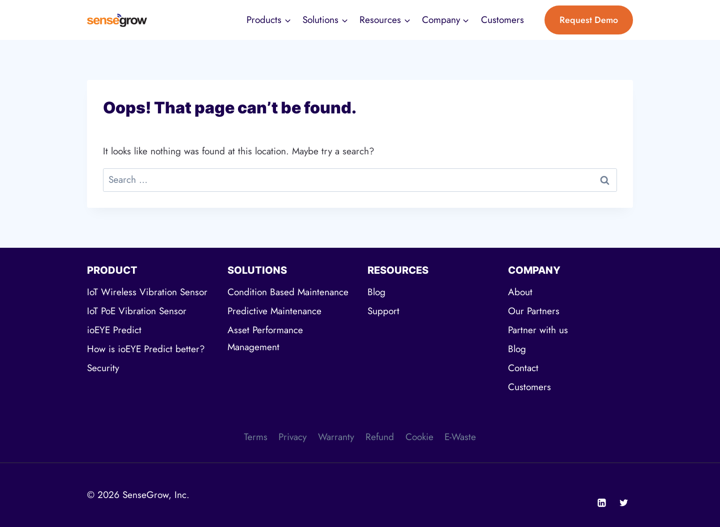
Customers (502, 19)
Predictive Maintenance (275, 311)
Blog (377, 292)
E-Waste (460, 437)
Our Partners (534, 311)
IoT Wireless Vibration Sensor (147, 292)
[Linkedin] (601, 502)
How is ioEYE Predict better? (146, 349)
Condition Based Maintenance (288, 292)
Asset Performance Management (265, 338)
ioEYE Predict (114, 330)
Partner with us (538, 330)
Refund (380, 437)
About (520, 292)
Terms (256, 437)
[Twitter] (623, 502)
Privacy (292, 437)
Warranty (336, 437)
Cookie (420, 437)
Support (384, 311)
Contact (523, 368)
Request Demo (589, 19)
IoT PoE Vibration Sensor (136, 311)
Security (103, 368)
